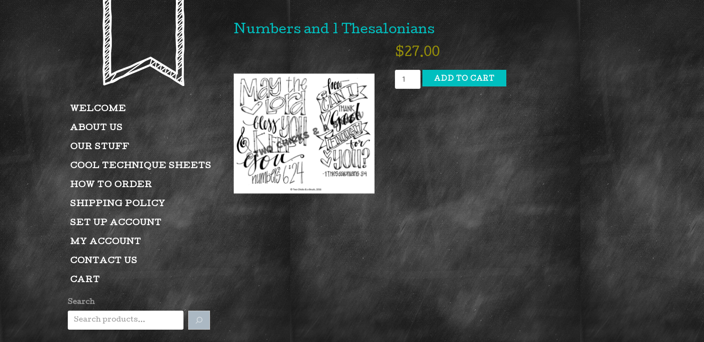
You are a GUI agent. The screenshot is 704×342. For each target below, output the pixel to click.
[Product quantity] (408, 79)
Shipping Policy (117, 204)
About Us (96, 128)
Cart (85, 280)
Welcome (98, 109)
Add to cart (464, 79)
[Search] (199, 320)
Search (81, 302)
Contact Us (103, 261)
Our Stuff (99, 147)
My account (105, 242)
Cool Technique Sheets (140, 166)
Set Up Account (116, 223)
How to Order (111, 185)
